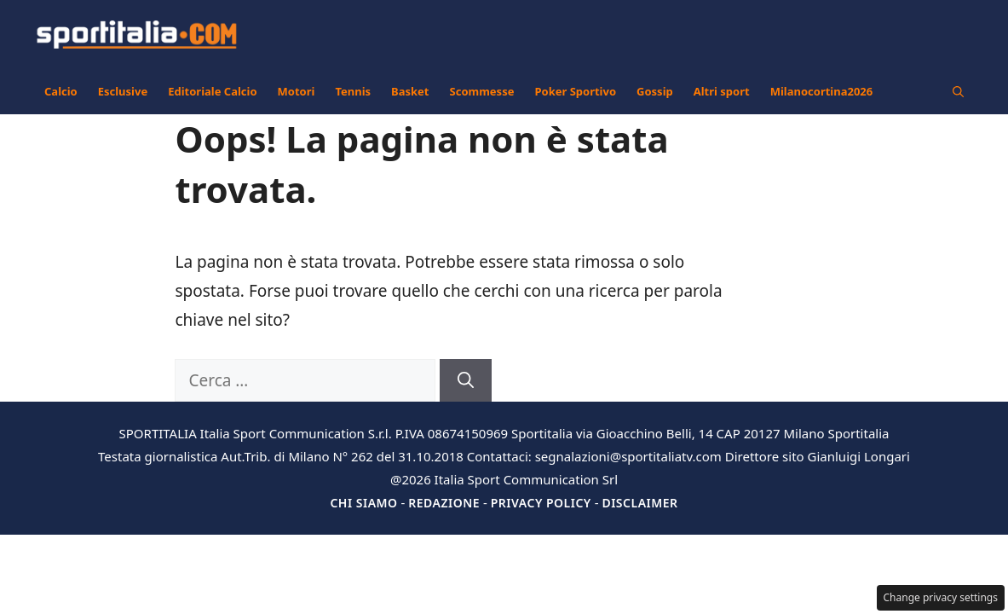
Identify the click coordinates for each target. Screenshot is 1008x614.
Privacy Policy (541, 503)
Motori (296, 91)
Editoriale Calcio (212, 91)
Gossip (654, 91)
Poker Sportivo (575, 91)
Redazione (444, 503)
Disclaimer (639, 503)
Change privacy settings (941, 597)
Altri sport (722, 91)
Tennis (353, 91)
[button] (958, 91)
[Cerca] (466, 381)
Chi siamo (363, 503)
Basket (410, 91)
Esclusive (122, 91)
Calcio (61, 91)
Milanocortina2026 (821, 91)
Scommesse (482, 91)
